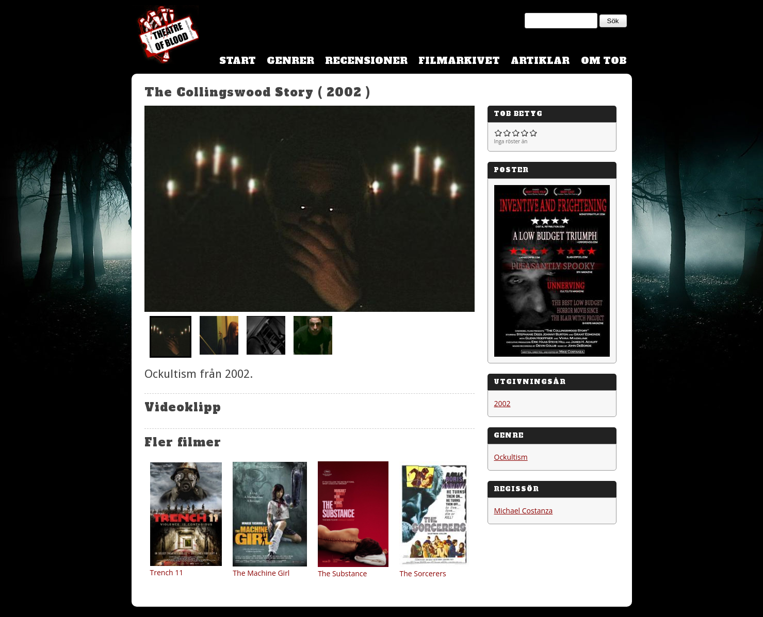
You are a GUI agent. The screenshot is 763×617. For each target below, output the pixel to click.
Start (237, 60)
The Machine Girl (261, 573)
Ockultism (511, 457)
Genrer (290, 60)
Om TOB (604, 60)
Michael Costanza (523, 510)
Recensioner (366, 60)
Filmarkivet (459, 60)
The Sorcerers (422, 573)
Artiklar (540, 60)
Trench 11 (167, 572)
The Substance (342, 573)
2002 (502, 403)
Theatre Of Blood (165, 36)
